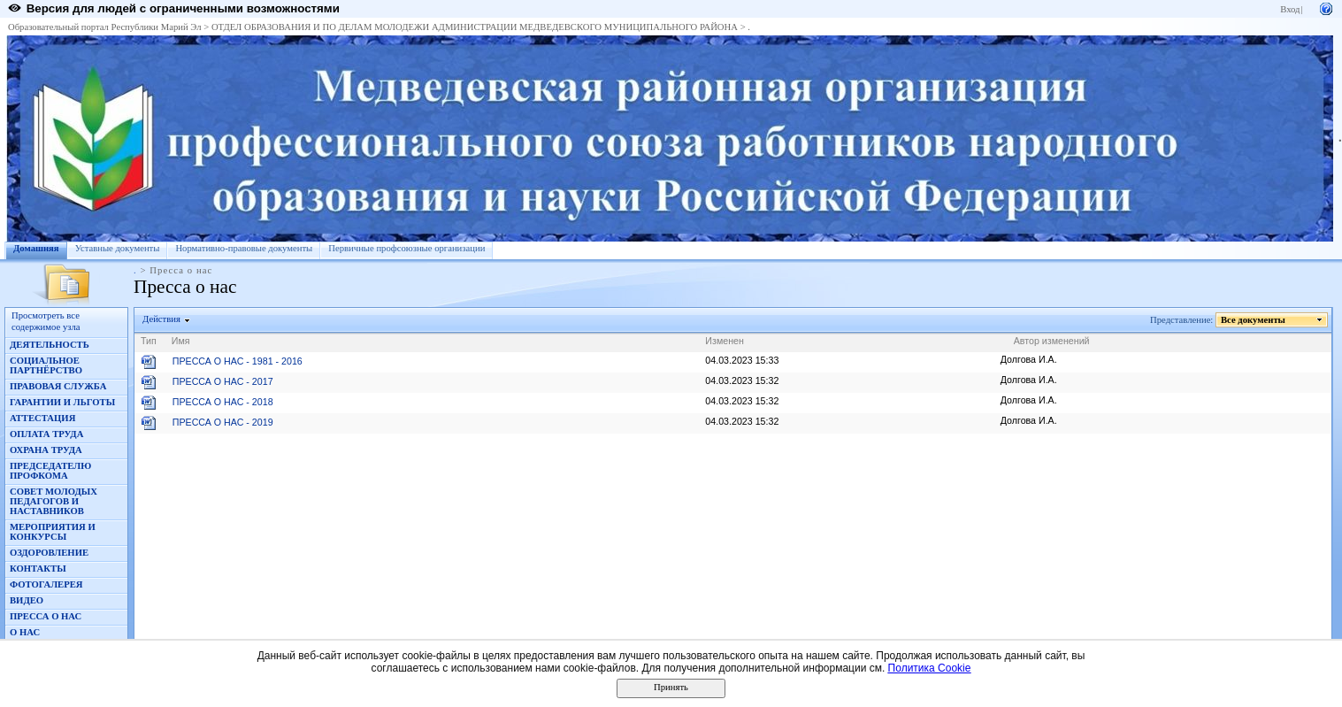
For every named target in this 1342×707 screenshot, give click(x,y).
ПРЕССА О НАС (45, 616)
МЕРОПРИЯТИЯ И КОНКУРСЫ (53, 532)
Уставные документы (117, 248)
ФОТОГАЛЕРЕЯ (46, 584)
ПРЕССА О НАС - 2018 (223, 401)
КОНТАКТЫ (38, 568)
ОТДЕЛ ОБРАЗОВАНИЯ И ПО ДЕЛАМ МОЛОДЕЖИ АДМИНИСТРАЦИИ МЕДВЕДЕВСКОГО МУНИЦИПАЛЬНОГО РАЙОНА (474, 27)
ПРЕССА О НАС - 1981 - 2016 (238, 361)
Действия (161, 319)
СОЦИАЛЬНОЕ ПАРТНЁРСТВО (46, 365)
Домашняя (36, 248)
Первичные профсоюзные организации (406, 248)
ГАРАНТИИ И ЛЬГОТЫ (62, 402)
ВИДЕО (26, 600)
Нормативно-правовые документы (243, 248)
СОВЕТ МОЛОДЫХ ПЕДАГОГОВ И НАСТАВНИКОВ (53, 501)
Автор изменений (1052, 340)
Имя (181, 340)
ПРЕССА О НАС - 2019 (223, 422)
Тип (149, 340)
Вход (1290, 9)
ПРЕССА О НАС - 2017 (223, 381)
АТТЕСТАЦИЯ (42, 418)
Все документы (1253, 320)
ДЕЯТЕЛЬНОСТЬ (49, 345)
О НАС (25, 632)
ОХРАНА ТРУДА (46, 450)
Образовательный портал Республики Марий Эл (105, 27)
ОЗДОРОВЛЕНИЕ (49, 552)
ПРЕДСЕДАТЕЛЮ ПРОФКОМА (50, 470)
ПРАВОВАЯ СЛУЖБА (58, 386)
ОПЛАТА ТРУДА (46, 434)
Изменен (724, 340)
